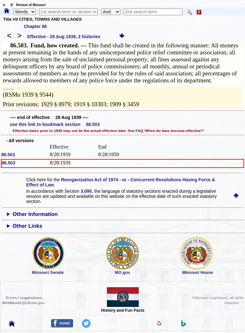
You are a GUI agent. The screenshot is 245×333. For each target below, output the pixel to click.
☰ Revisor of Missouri (26, 5)
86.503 (8, 154)
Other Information (35, 214)
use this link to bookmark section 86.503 (55, 124)
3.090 (86, 191)
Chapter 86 (35, 26)
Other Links (27, 226)
